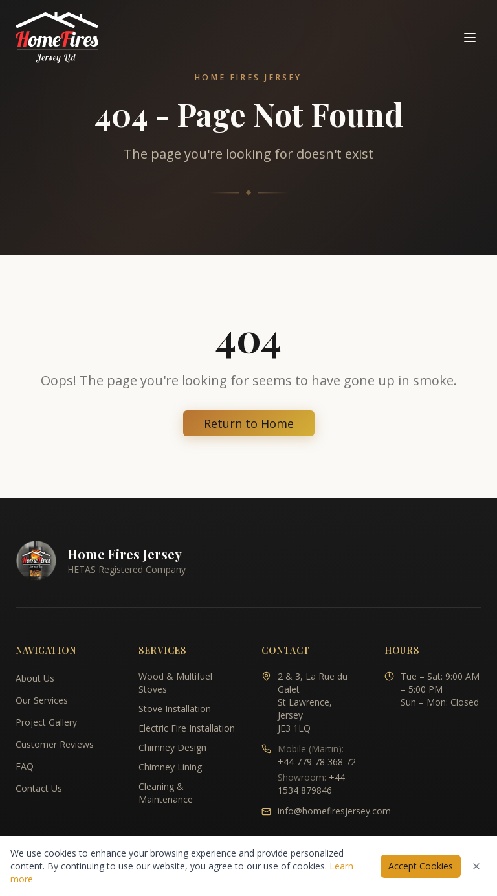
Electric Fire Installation (186, 728)
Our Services (42, 700)
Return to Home (249, 423)
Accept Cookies (420, 866)
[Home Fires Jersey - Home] (57, 37)
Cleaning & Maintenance (165, 792)
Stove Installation (174, 708)
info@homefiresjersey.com (334, 811)
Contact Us (39, 788)
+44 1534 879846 (311, 783)
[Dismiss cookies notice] (476, 866)
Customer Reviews (55, 744)
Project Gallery (46, 722)
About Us (35, 678)
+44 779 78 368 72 (317, 762)
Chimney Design (172, 747)
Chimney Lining (170, 767)
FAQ (25, 766)
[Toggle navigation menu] (469, 37)
